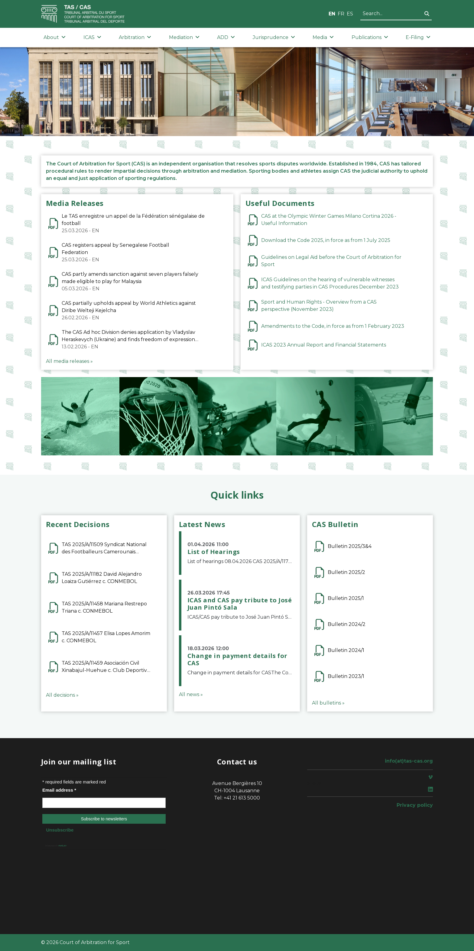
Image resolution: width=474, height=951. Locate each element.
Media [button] (323, 37)
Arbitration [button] (135, 37)
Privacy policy (415, 805)
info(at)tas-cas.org (409, 761)
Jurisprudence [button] (274, 37)
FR (341, 14)
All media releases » (69, 361)
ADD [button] (226, 37)
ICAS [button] (92, 37)
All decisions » (62, 695)
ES (350, 14)
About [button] (55, 37)
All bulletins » (328, 703)
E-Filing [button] (418, 37)
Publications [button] (370, 37)
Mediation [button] (184, 37)
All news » (191, 694)
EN (332, 14)
